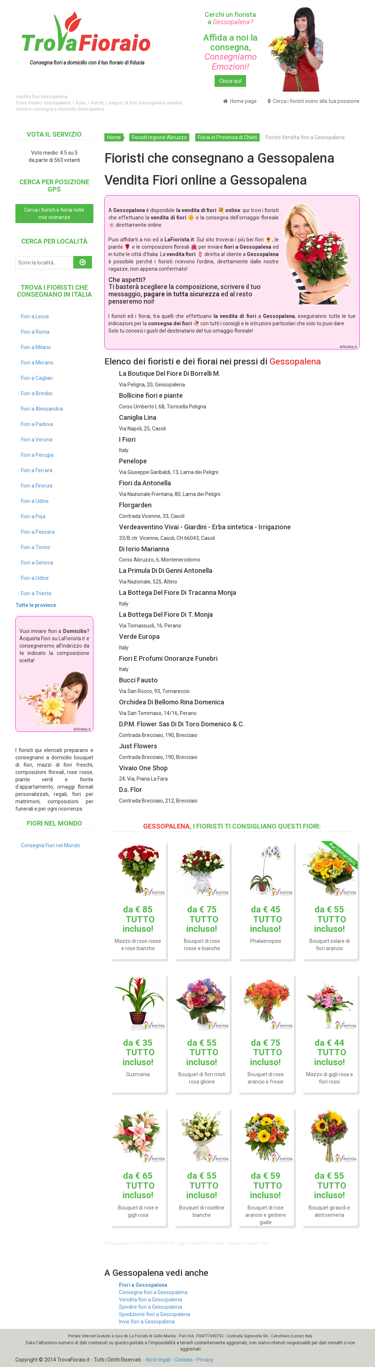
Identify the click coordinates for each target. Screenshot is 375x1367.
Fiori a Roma (35, 332)
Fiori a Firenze (37, 486)
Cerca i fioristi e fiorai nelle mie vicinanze (54, 213)
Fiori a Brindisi (36, 393)
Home (114, 137)
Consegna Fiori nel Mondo (50, 845)
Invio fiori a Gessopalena (147, 1322)
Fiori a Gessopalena (143, 1285)
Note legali (158, 1360)
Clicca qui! (230, 81)
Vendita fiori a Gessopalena (150, 1300)
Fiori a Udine (35, 501)
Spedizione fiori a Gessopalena (154, 1314)
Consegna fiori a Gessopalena (153, 1292)
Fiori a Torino (35, 547)
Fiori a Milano (36, 347)
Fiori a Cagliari (37, 378)
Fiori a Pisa (33, 516)
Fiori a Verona (36, 439)
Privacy (205, 1360)
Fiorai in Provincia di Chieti (227, 137)
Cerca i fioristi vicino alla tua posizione (314, 101)
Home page (240, 101)
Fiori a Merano (37, 363)
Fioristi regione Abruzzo (159, 137)
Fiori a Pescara (38, 532)
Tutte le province (35, 605)
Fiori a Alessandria (42, 409)
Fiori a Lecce (35, 316)
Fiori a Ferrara (36, 470)
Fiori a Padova (37, 424)
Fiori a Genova (37, 563)
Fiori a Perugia (37, 455)
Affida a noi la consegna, (230, 52)
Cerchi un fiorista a (230, 18)
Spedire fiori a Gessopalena (150, 1307)
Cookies (183, 1360)
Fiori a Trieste (36, 593)
